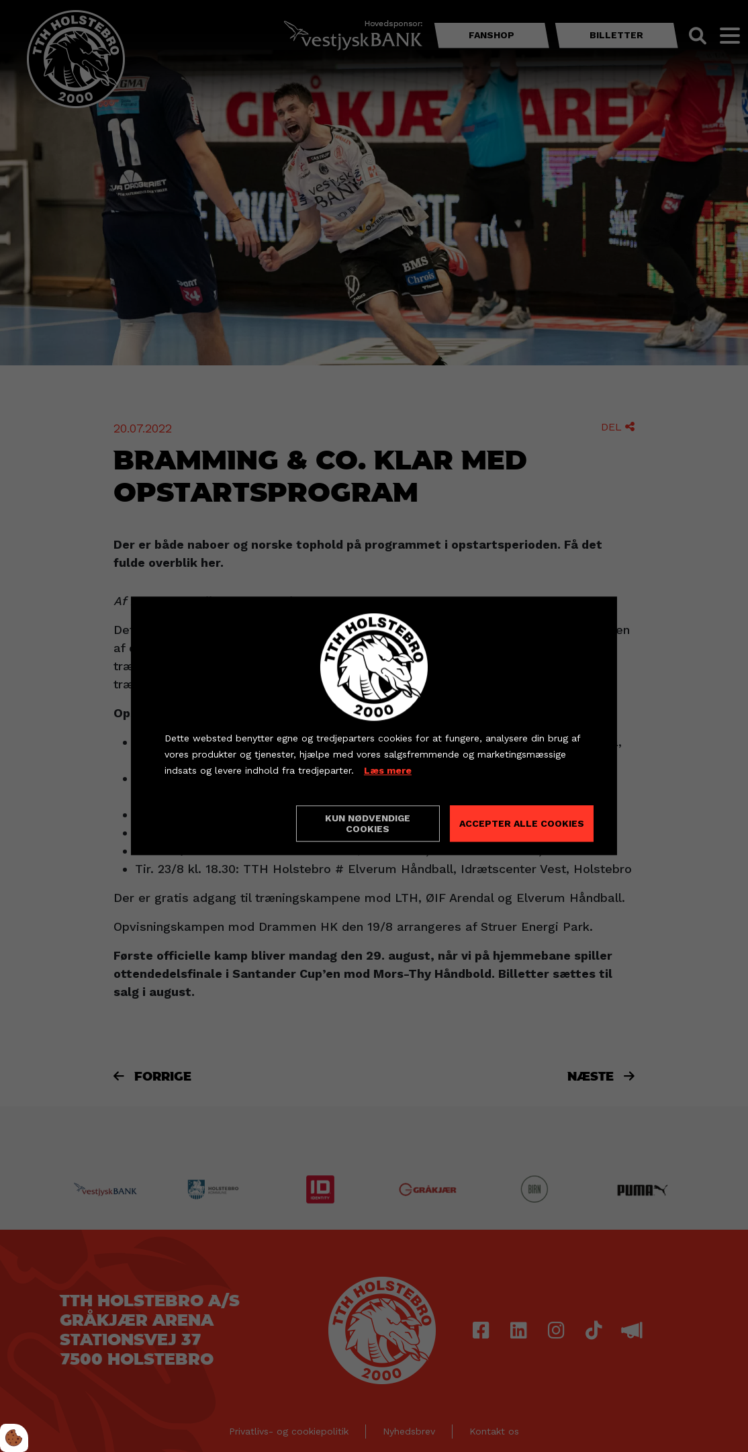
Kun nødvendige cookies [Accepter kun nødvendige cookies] (367, 824)
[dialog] (374, 725)
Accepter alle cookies (521, 824)
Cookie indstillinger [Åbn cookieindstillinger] (212, 823)
